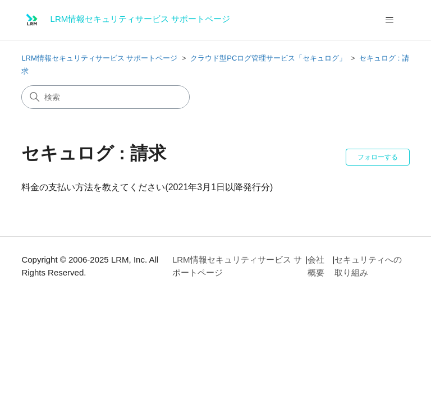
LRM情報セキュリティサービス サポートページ (99, 58)
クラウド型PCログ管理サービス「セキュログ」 (268, 58)
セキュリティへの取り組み (368, 266)
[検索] (105, 97)
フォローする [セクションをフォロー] (377, 157)
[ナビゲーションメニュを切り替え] (390, 20)
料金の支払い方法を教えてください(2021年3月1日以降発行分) (147, 187)
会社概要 (316, 266)
